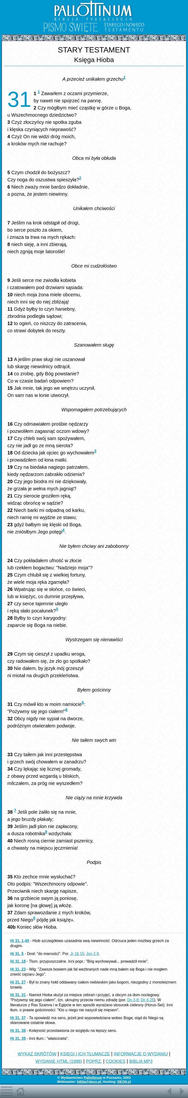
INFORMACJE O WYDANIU (141, 1054)
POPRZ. (94, 1061)
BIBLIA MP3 (140, 1061)
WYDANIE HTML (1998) (59, 1061)
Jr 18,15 (77, 954)
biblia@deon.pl (89, 1082)
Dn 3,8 (132, 1000)
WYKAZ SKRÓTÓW (37, 1054)
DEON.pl (124, 1082)
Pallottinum (93, 1078)
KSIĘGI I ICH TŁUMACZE (85, 1054)
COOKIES (115, 1061)
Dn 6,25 (147, 1000)
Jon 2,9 (92, 954)
